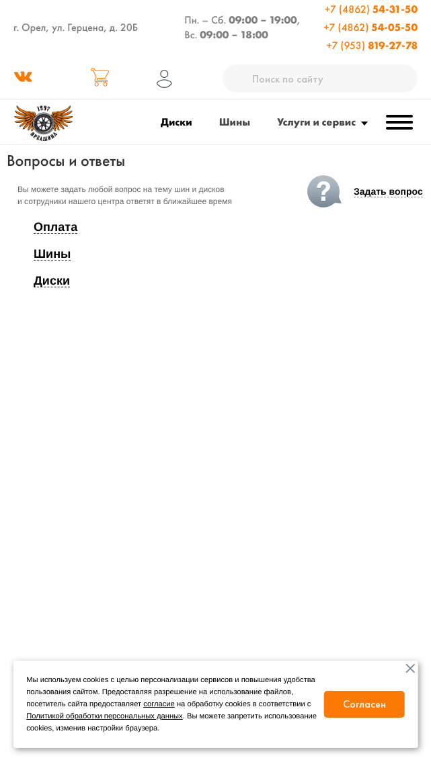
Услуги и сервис (316, 122)
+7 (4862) (371, 9)
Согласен (364, 704)
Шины (234, 122)
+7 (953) (372, 45)
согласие (159, 704)
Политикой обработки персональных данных (104, 716)
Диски (176, 122)
